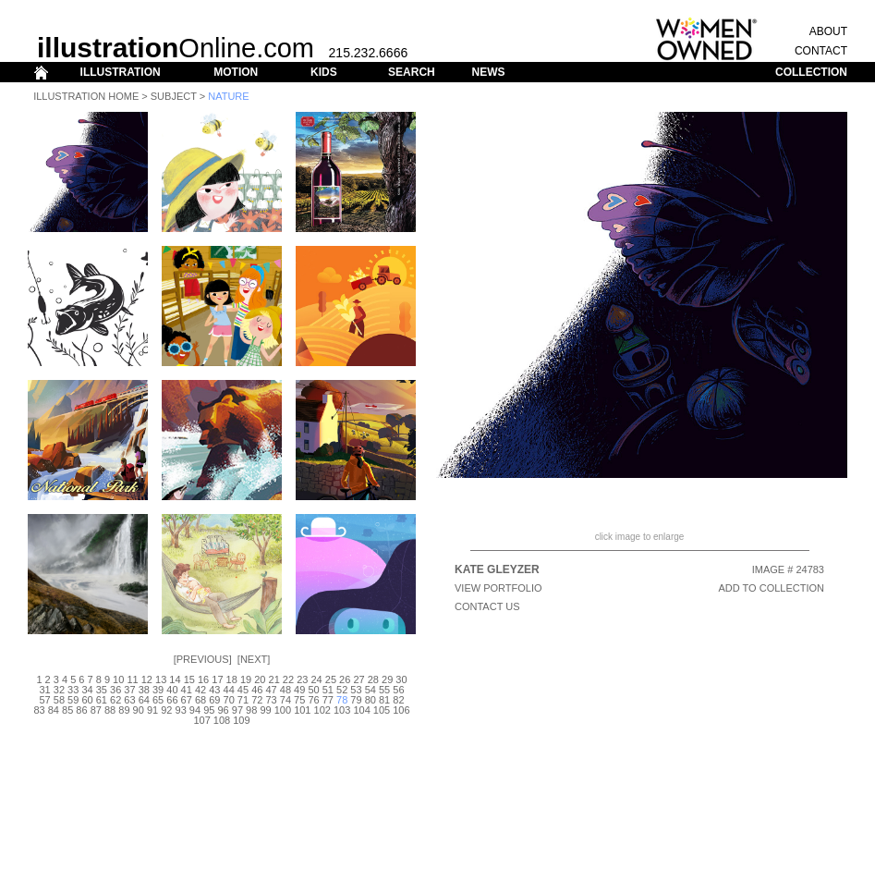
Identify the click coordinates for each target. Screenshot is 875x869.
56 (398, 689)
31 (44, 689)
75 (299, 699)
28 (373, 679)
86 (81, 710)
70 (229, 699)
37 (129, 689)
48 (285, 689)
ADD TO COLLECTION (771, 588)
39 (158, 689)
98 (251, 710)
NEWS (487, 72)
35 (101, 689)
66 (171, 699)
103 (342, 710)
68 (200, 699)
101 (302, 710)
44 (229, 689)
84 (53, 710)
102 (322, 710)
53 (355, 689)
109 (241, 720)
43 (214, 689)
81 (384, 699)
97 (237, 710)
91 (152, 710)
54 (370, 689)
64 (144, 699)
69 (214, 699)
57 (44, 699)
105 (381, 710)
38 (144, 689)
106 (401, 710)
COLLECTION (811, 72)
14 (174, 679)
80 (370, 699)
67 (186, 699)
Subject (174, 96)
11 (132, 679)
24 (316, 679)
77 (328, 699)
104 (361, 710)
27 (358, 679)
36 (115, 689)
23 (302, 679)
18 (231, 679)
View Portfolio (498, 588)
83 (38, 710)
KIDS (323, 72)
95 (208, 710)
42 (200, 689)
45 (243, 689)
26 (344, 679)
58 (59, 699)
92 (166, 710)
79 (355, 699)
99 (265, 710)
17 (217, 679)
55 (384, 689)
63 (129, 699)
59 (73, 699)
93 (181, 710)
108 (221, 720)
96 (222, 710)
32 (59, 689)
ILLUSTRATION (120, 72)
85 (67, 710)
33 (73, 689)
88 (109, 710)
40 (171, 689)
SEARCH (411, 72)
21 (274, 679)
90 (138, 710)
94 (195, 710)
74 (285, 699)
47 (270, 689)
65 (158, 699)
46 (256, 689)
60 (86, 699)
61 (101, 699)
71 (243, 699)
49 (299, 689)
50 (313, 689)
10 (118, 679)
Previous (202, 659)
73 (270, 699)
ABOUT (828, 31)
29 (387, 679)
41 (186, 689)
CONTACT (821, 50)
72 (256, 699)
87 (96, 710)
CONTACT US (487, 606)
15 (189, 679)
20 (259, 679)
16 (203, 679)
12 (146, 679)
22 (288, 679)
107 (201, 720)
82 (398, 699)
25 (330, 679)
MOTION (235, 72)
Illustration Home (86, 96)
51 (328, 689)
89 (123, 710)
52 (341, 689)
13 (160, 679)
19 (245, 679)
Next (253, 659)
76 (313, 699)
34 (86, 689)
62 (115, 699)
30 (401, 679)
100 (282, 710)
